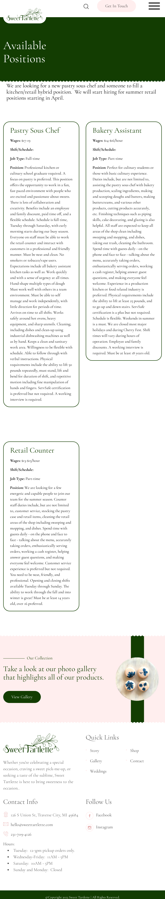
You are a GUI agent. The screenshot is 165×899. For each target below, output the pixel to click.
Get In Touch (116, 6)
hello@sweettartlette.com (32, 824)
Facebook (99, 816)
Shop (134, 750)
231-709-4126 (21, 834)
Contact (137, 761)
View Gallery (22, 697)
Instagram (99, 828)
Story (94, 750)
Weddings (98, 771)
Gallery (96, 761)
